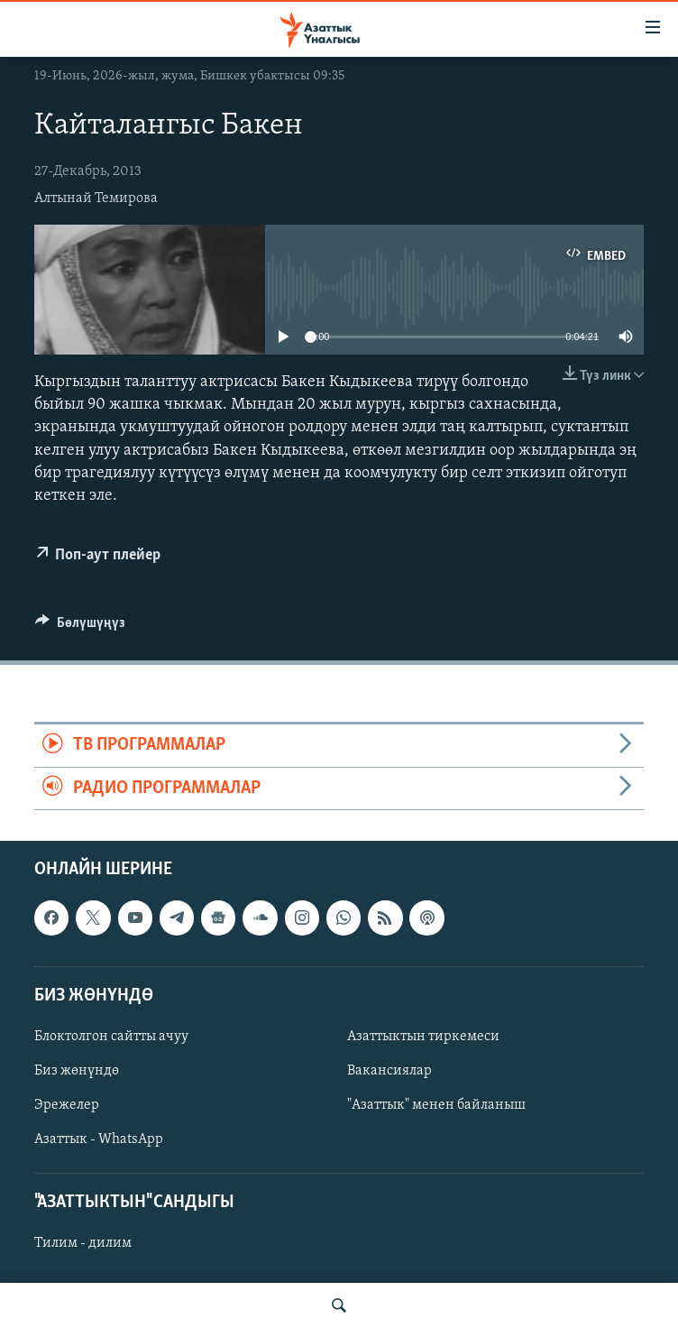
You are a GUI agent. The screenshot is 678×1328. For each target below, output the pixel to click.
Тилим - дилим (83, 1244)
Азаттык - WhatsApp (98, 1139)
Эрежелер (66, 1105)
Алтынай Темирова (96, 198)
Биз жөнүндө (76, 1071)
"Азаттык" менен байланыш (436, 1105)
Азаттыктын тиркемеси (423, 1036)
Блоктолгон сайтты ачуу (111, 1036)
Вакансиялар (389, 1071)
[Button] (80, 627)
